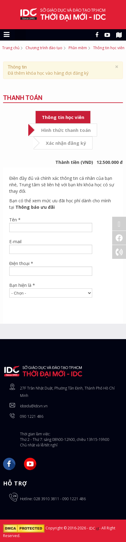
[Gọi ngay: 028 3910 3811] (119, 252)
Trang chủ (10, 47)
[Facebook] (119, 238)
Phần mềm (78, 47)
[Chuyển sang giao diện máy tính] (20, 34)
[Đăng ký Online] (119, 224)
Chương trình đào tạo (44, 47)
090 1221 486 (31, 416)
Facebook (9, 464)
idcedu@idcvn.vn (34, 406)
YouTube (30, 464)
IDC (94, 528)
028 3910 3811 (46, 498)
